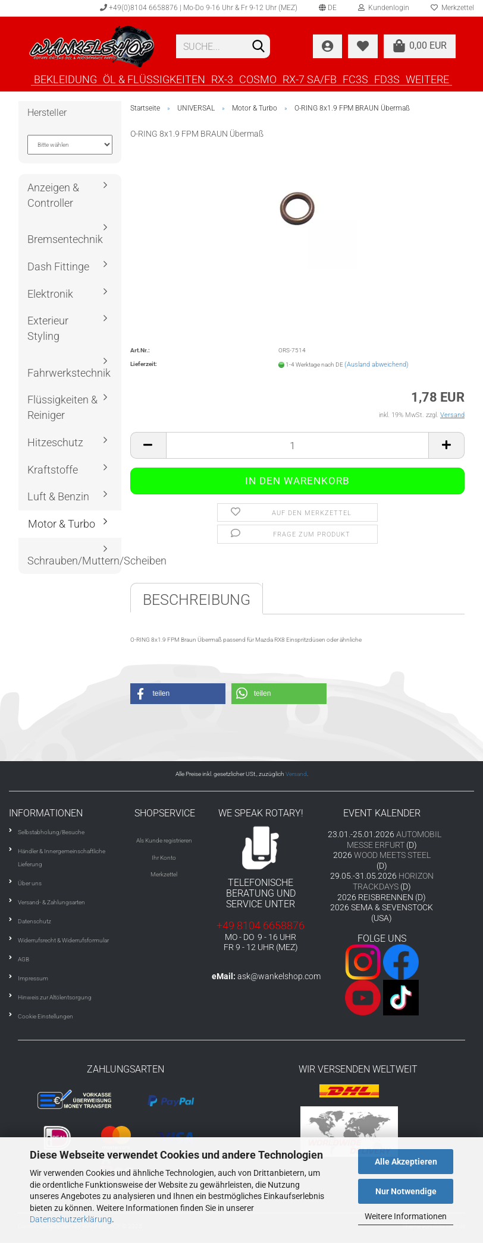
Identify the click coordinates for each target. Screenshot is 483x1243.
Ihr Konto (164, 857)
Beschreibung (196, 599)
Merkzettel (163, 874)
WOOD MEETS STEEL (392, 855)
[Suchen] (258, 47)
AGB (23, 959)
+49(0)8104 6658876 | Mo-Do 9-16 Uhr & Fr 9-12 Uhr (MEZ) (198, 8)
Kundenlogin (383, 8)
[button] (177, 693)
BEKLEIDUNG (65, 79)
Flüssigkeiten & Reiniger (62, 407)
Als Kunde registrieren (164, 840)
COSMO (258, 79)
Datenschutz (34, 921)
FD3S (387, 79)
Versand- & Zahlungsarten (51, 902)
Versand (296, 774)
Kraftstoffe (52, 469)
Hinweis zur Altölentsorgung (55, 997)
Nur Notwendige (406, 1191)
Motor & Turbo (61, 524)
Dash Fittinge (58, 266)
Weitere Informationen (406, 1216)
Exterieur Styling (47, 328)
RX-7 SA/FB (310, 79)
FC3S (355, 79)
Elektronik (50, 294)
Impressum (33, 978)
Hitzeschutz (55, 442)
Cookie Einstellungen (45, 1016)
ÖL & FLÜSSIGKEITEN (154, 79)
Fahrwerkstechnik (69, 373)
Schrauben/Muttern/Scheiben (74, 560)
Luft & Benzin (58, 496)
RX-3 (222, 79)
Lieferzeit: (143, 364)
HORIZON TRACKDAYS (393, 881)
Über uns (30, 883)
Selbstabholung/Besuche (51, 832)
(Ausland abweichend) (376, 364)
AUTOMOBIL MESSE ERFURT (394, 839)
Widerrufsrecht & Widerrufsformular (63, 940)
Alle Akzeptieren (406, 1161)
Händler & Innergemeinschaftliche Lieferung (61, 857)
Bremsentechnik (65, 239)
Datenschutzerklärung (71, 1219)
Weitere (427, 79)
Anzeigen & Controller (53, 195)
